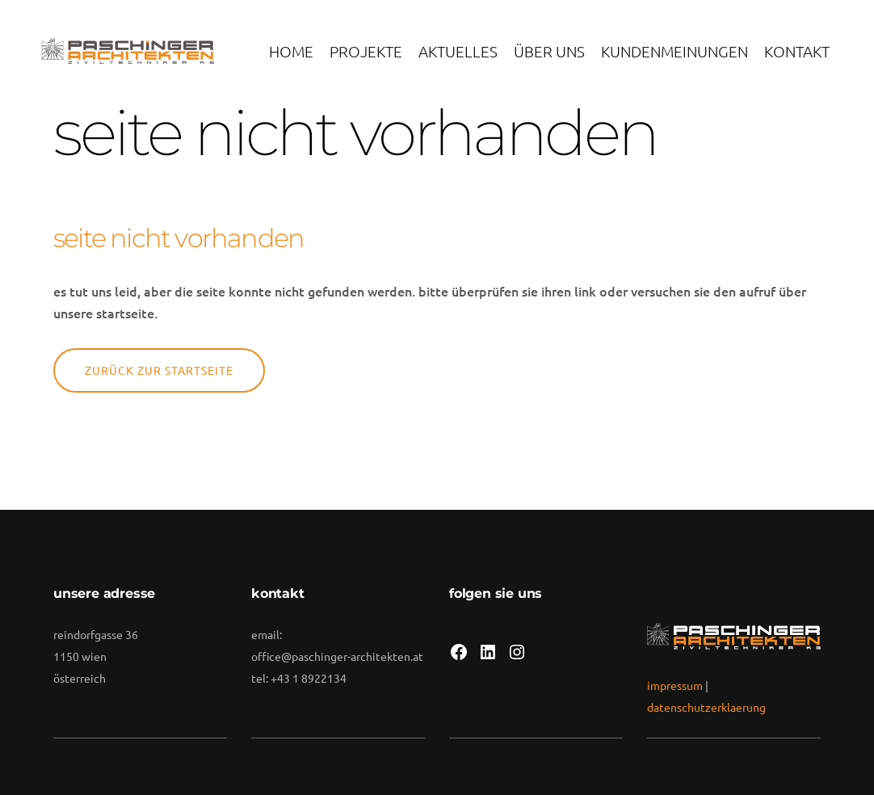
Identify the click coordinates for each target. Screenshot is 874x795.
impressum (675, 685)
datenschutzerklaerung (706, 707)
